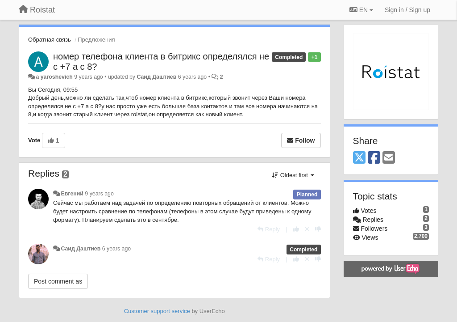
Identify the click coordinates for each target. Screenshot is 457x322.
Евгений (72, 194)
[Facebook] (374, 158)
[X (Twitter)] (359, 158)
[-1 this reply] (318, 229)
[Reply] (269, 229)
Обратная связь (49, 39)
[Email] (388, 158)
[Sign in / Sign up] (407, 9)
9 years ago (99, 194)
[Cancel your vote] (307, 229)
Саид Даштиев (156, 77)
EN (361, 9)
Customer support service (157, 311)
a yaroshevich (54, 77)
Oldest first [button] (293, 175)
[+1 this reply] (296, 229)
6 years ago (116, 249)
